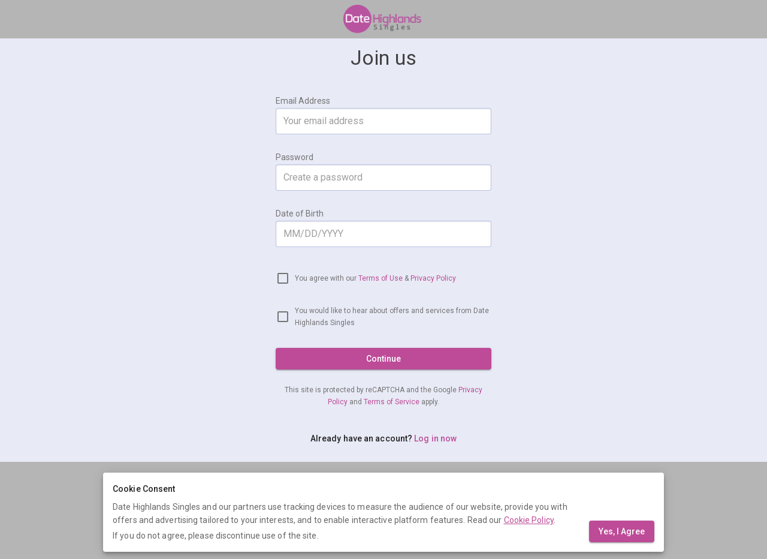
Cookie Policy (529, 520)
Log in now (435, 438)
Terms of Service (392, 402)
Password (294, 157)
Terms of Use (380, 278)
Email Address (303, 101)
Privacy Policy (433, 278)
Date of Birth (300, 213)
